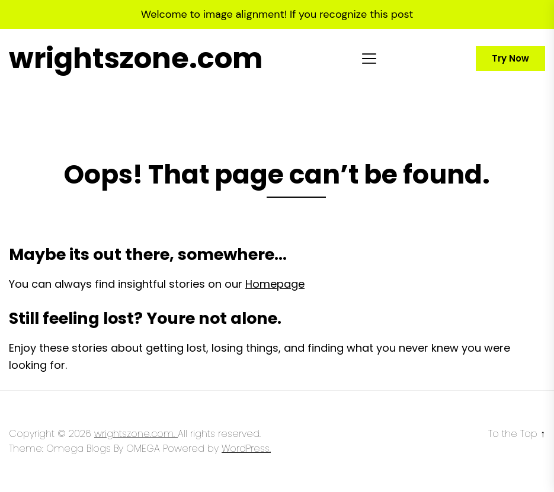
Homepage (275, 283)
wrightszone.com (135, 58)
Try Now (510, 58)
